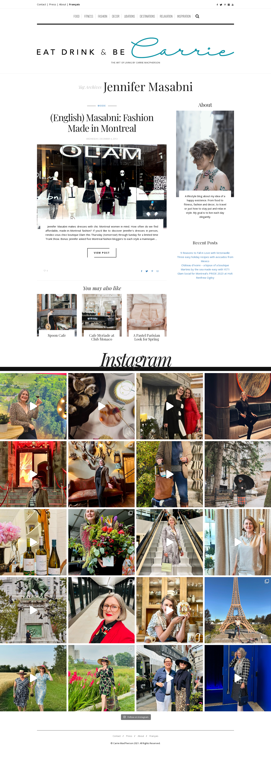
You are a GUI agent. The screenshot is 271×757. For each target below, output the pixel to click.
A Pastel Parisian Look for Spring (146, 337)
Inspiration (184, 16)
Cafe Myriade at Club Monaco (101, 337)
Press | (54, 4)
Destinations (147, 16)
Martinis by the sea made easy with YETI (205, 269)
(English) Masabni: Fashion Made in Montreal (101, 122)
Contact (117, 736)
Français (153, 736)
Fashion (102, 16)
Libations (129, 16)
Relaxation (166, 16)
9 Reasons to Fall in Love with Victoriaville (205, 253)
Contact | (43, 4)
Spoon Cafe (57, 335)
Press (129, 736)
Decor (115, 16)
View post (101, 252)
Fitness (88, 16)
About (63, 4)
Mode (102, 105)
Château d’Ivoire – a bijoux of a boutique (205, 265)
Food (77, 16)
